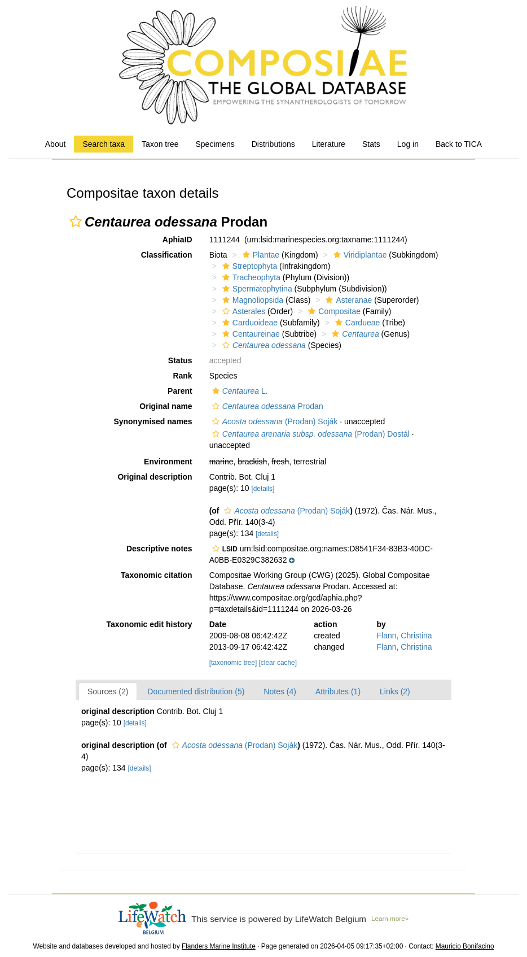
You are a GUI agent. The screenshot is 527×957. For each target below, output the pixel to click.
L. (238, 390)
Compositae (333, 311)
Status (180, 360)
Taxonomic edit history (149, 624)
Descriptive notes (159, 548)
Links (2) (395, 691)
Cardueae (356, 322)
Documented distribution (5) (195, 691)
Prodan (266, 406)
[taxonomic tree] (233, 663)
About (55, 144)
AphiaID (177, 239)
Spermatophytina (255, 288)
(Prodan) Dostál (309, 433)
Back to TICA (459, 144)
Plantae (259, 254)
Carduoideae (248, 322)
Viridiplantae (359, 254)
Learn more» (390, 918)
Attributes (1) (338, 691)
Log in (408, 144)
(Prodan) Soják (273, 421)
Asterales (242, 311)
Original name (165, 406)
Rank (182, 375)
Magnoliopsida (251, 299)
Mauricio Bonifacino (465, 946)
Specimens (214, 144)
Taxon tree (160, 144)
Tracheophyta (249, 277)
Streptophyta (248, 266)
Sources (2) (107, 691)
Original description (154, 476)
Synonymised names (152, 421)
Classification (166, 254)
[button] (76, 221)
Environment (168, 461)
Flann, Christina (404, 635)
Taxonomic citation (156, 575)
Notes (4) (280, 691)
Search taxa (103, 144)
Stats (371, 144)
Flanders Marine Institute (219, 946)
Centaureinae (249, 333)
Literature (328, 144)
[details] (262, 489)
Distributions (273, 144)
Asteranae (347, 299)
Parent (180, 390)
